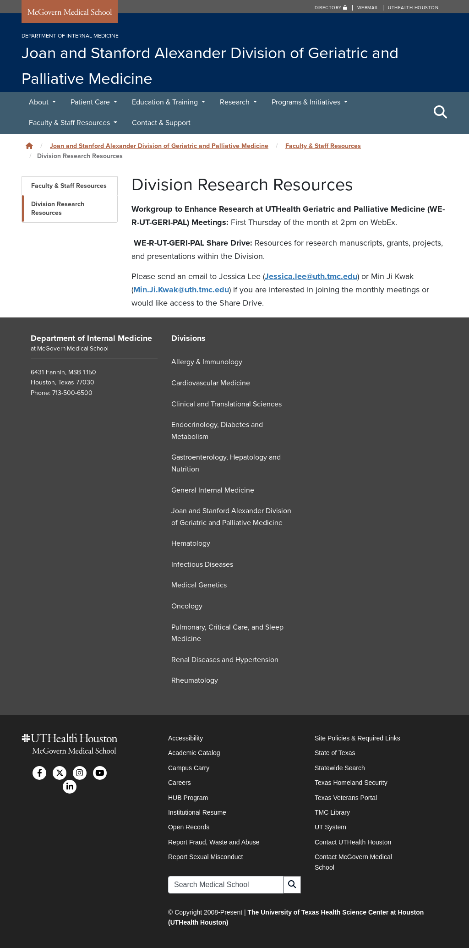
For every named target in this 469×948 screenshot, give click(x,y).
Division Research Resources (57, 208)
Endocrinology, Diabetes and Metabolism (217, 430)
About (39, 102)
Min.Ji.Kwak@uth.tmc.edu (181, 290)
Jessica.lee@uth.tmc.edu (311, 276)
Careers (179, 782)
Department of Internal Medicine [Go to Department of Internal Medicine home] (91, 338)
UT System (330, 827)
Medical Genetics (199, 585)
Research (235, 102)
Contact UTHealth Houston (353, 842)
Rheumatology (194, 680)
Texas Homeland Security (351, 782)
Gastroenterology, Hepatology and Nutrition (226, 463)
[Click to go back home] (29, 146)
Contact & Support (161, 122)
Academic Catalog (194, 752)
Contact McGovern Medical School (353, 862)
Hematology (190, 543)
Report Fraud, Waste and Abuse (213, 842)
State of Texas (335, 752)
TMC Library (332, 812)
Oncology (186, 606)
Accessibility (185, 738)
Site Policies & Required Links (357, 738)
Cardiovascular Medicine (210, 383)
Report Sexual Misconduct (205, 856)
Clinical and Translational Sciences (226, 404)
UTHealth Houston (413, 8)
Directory (331, 8)
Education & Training (166, 102)
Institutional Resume (197, 812)
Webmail (368, 8)
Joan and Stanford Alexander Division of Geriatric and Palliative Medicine (159, 146)
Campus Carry (188, 768)
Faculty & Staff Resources (70, 122)
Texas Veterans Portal (346, 797)
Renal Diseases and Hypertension (224, 659)
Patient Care (91, 102)
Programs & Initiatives (307, 102)
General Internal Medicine (212, 490)
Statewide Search (340, 768)
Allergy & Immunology (206, 362)
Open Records (188, 827)
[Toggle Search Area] (440, 113)
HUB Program (188, 797)
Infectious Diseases (202, 564)
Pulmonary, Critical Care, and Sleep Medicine (227, 633)
